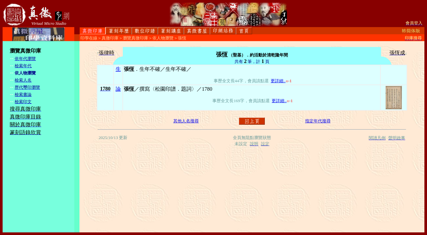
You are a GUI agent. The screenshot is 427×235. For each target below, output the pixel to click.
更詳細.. (278, 80)
